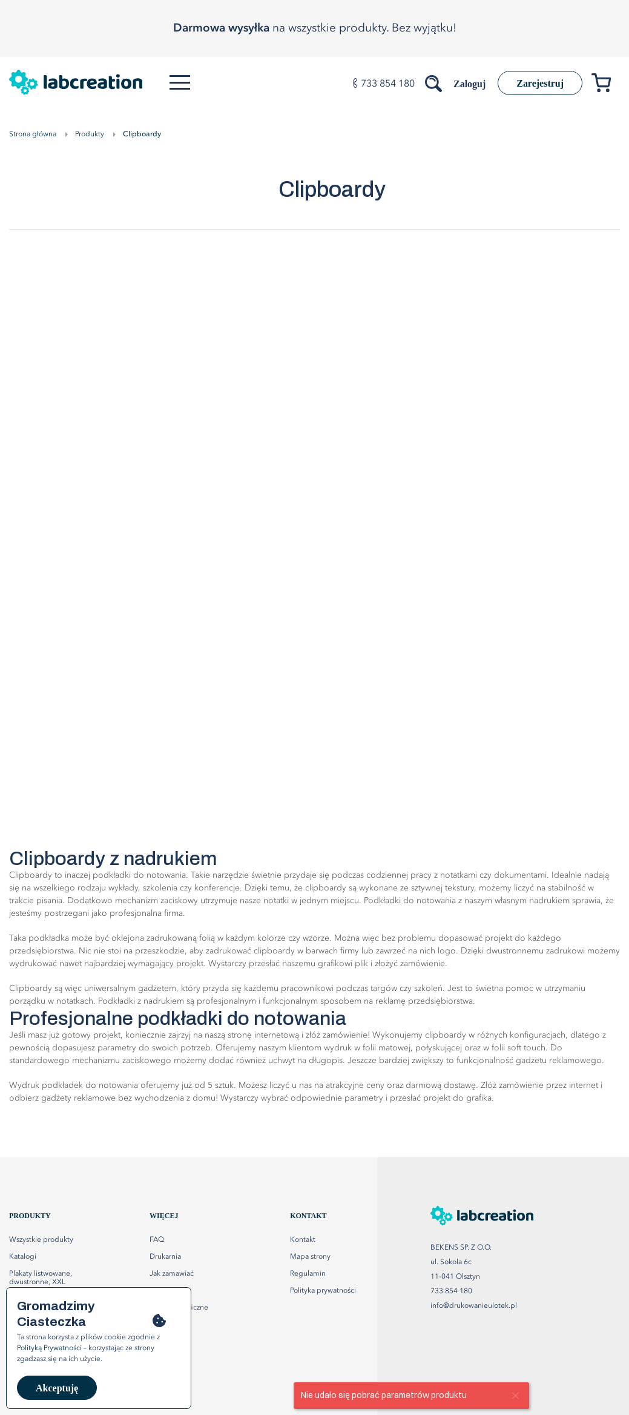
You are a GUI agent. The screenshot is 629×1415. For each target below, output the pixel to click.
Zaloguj (469, 84)
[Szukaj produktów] (434, 81)
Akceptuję (57, 1388)
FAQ (157, 1240)
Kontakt (302, 1240)
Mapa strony (310, 1257)
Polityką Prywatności (49, 1348)
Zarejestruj (540, 83)
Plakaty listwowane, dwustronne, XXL (40, 1278)
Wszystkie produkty (41, 1240)
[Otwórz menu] (180, 82)
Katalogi (22, 1257)
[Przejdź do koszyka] (605, 85)
